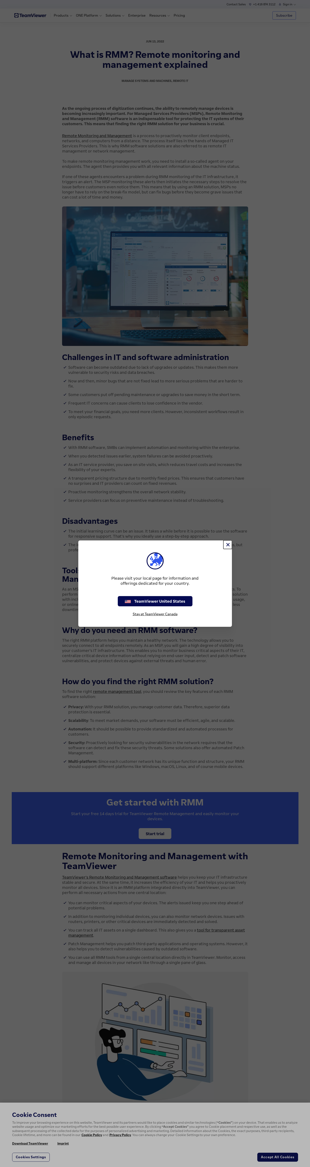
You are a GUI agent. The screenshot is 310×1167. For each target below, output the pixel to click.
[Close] (227, 544)
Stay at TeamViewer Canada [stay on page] (155, 614)
